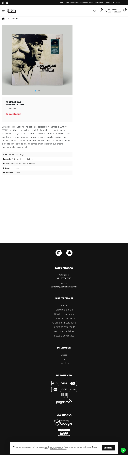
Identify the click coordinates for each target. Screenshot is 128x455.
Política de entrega (64, 309)
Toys (64, 359)
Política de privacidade (64, 327)
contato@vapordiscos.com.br (64, 285)
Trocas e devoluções (64, 335)
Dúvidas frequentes (64, 314)
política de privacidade (58, 449)
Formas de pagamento (64, 318)
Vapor (64, 305)
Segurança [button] (64, 414)
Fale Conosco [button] (64, 268)
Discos (15, 18)
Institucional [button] (64, 298)
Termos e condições (64, 331)
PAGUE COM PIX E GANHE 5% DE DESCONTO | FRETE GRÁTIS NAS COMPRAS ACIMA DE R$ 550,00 (92, 3)
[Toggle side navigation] (3, 11)
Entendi (108, 448)
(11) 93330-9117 (64, 276)
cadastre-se (117, 12)
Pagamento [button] (64, 375)
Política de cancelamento (64, 322)
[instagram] (59, 253)
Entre (109, 12)
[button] (100, 11)
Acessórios (64, 363)
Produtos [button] (64, 347)
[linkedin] (69, 253)
